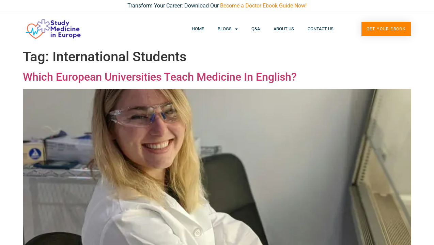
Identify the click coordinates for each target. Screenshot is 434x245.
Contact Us (321, 28)
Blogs (228, 29)
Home (198, 28)
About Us (284, 28)
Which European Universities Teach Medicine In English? (160, 76)
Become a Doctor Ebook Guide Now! (263, 5)
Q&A (255, 28)
